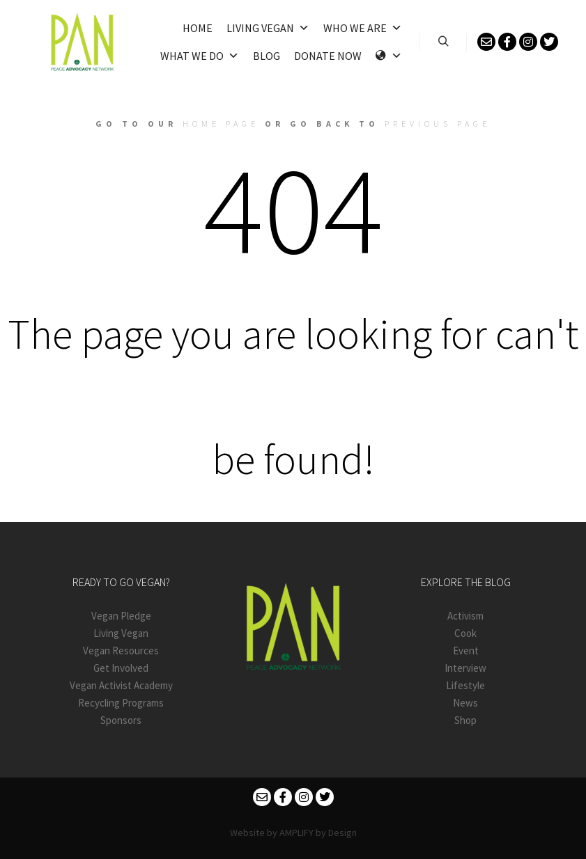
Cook (465, 633)
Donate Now (328, 56)
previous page (438, 123)
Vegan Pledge (121, 615)
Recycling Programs (121, 702)
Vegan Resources (121, 650)
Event (466, 650)
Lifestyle (465, 685)
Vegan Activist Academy (121, 685)
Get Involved (120, 668)
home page (221, 123)
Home (198, 28)
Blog (266, 56)
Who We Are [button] (362, 28)
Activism (465, 615)
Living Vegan (267, 28)
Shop (465, 720)
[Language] (389, 56)
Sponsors (120, 720)
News (465, 702)
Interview (465, 668)
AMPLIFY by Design (318, 832)
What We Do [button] (199, 56)
